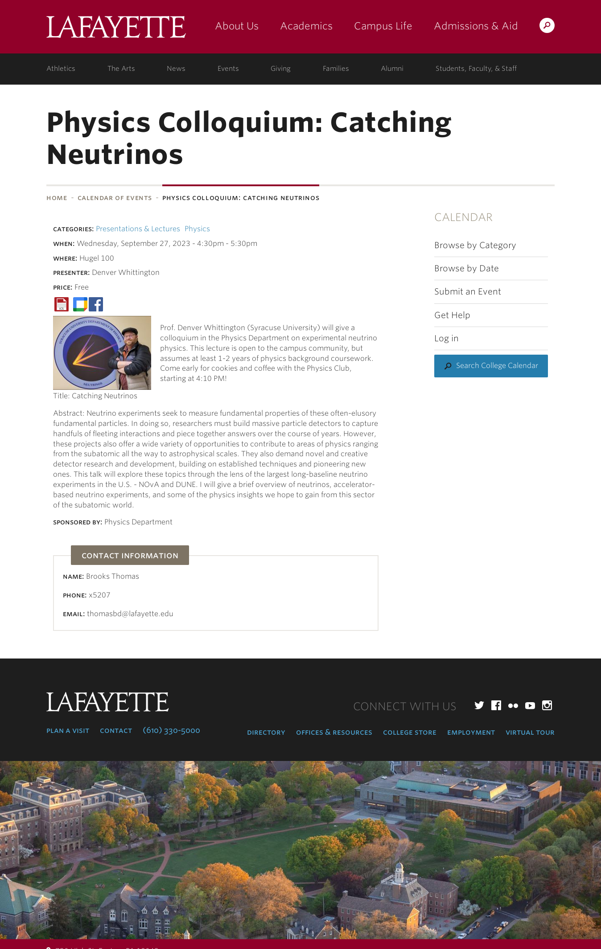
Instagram (547, 705)
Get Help (452, 315)
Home (56, 197)
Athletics (60, 69)
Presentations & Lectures (138, 229)
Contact (116, 730)
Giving (281, 69)
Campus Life (383, 26)
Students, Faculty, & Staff (476, 69)
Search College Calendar (497, 365)
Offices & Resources (334, 732)
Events (228, 69)
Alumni (392, 69)
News (176, 69)
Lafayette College (116, 30)
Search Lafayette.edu (547, 27)
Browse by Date (466, 268)
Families (336, 69)
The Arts (121, 69)
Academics (306, 26)
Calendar (463, 217)
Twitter (479, 705)
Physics (197, 229)
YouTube (530, 705)
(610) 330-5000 (171, 730)
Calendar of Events (115, 197)
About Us (237, 26)
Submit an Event (467, 291)
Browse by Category (475, 245)
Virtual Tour (530, 732)
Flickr (513, 705)
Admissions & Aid (476, 26)
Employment (471, 732)
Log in (446, 338)
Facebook (496, 705)
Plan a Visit (67, 730)
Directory (266, 732)
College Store (409, 732)
